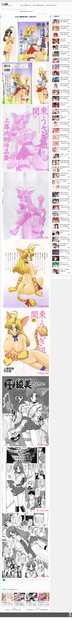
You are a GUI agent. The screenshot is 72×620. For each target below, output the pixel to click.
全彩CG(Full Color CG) (51, 5)
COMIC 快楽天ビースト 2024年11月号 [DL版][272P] (64, 111)
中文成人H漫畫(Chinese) (25, 5)
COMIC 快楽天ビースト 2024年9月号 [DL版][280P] (65, 239)
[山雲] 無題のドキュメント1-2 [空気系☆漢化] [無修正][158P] (65, 258)
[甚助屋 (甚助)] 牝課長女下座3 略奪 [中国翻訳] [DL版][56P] (64, 162)
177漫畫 (4, 4)
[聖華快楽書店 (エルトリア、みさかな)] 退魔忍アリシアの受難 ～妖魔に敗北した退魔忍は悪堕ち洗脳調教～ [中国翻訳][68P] (19, 605)
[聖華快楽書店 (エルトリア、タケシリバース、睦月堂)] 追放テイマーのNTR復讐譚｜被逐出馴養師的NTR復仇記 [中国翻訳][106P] (43, 605)
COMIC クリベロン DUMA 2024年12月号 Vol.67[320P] (64, 264)
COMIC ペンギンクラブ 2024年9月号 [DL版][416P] (65, 207)
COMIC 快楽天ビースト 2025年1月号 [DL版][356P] (65, 143)
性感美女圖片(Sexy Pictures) (26, 11)
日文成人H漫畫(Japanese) (38, 5)
